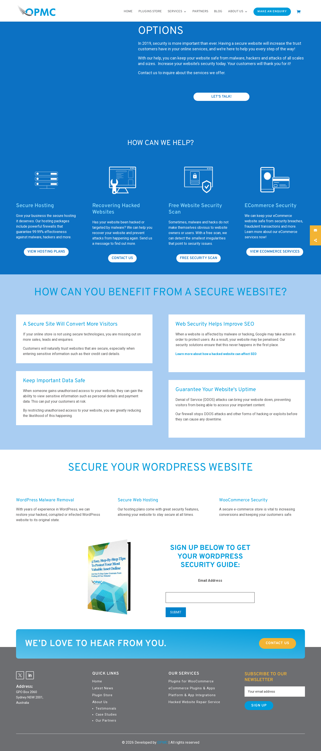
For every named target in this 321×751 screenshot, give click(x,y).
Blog (218, 11)
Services (175, 11)
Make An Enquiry (272, 11)
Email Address (210, 580)
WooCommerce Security (243, 500)
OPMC (162, 742)
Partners (200, 11)
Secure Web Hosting (138, 500)
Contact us (122, 258)
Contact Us (277, 643)
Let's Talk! (221, 96)
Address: (24, 686)
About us (235, 11)
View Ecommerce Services (275, 251)
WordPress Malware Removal (45, 500)
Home (128, 11)
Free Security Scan (198, 258)
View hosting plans (46, 251)
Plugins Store (150, 11)
